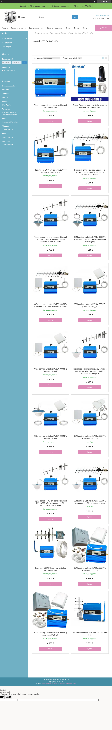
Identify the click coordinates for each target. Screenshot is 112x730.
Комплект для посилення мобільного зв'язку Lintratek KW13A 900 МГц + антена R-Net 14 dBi (89, 172)
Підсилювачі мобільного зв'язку (61, 33)
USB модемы (7, 47)
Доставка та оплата (36, 28)
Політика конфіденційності (68, 684)
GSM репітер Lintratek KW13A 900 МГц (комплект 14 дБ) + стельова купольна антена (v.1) (90, 239)
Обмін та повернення (54, 28)
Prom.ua (66, 679)
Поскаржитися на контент (50, 684)
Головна (5, 28)
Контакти (86, 28)
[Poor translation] (8, 697)
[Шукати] (75, 17)
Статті (68, 28)
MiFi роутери (7, 42)
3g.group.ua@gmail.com (10, 122)
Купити (50, 121)
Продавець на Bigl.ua (56, 681)
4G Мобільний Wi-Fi (82, 6)
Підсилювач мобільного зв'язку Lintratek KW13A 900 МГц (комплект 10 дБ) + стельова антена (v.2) (89, 371)
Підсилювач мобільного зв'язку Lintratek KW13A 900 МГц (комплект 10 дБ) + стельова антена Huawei (50, 503)
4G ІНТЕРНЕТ (7, 38)
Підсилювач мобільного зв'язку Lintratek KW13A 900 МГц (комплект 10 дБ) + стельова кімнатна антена (50, 239)
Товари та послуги (17, 28)
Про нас (76, 28)
